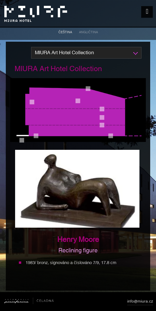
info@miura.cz (140, 302)
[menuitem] (65, 33)
